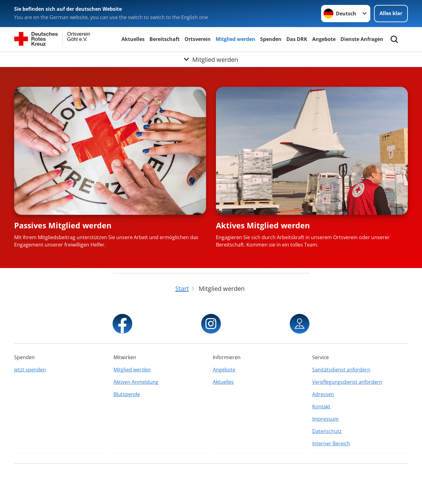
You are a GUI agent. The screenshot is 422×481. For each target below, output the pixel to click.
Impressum (325, 418)
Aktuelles (133, 39)
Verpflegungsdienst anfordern (347, 382)
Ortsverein (198, 39)
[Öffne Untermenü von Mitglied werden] (211, 59)
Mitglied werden (235, 39)
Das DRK (296, 39)
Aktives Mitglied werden (263, 225)
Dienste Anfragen (361, 39)
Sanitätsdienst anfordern (341, 369)
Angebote (324, 39)
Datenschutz (327, 431)
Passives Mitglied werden (62, 225)
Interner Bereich (331, 443)
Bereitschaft (164, 39)
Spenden (270, 39)
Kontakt (321, 406)
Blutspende (126, 394)
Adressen (323, 394)
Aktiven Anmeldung (135, 382)
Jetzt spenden (30, 369)
